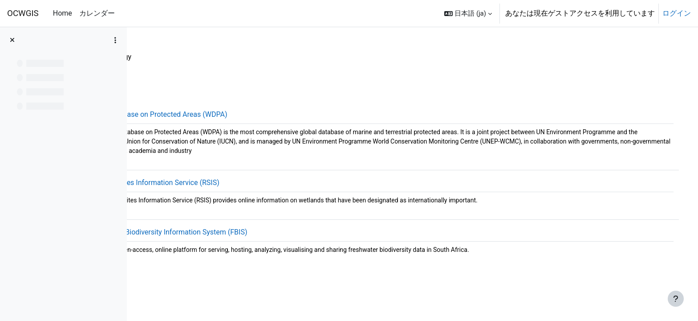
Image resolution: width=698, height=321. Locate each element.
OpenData (159, 57)
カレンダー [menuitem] (97, 13)
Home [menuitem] (62, 13)
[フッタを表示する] (676, 299)
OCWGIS (23, 13)
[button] (468, 13)
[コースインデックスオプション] (115, 40)
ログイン (676, 13)
